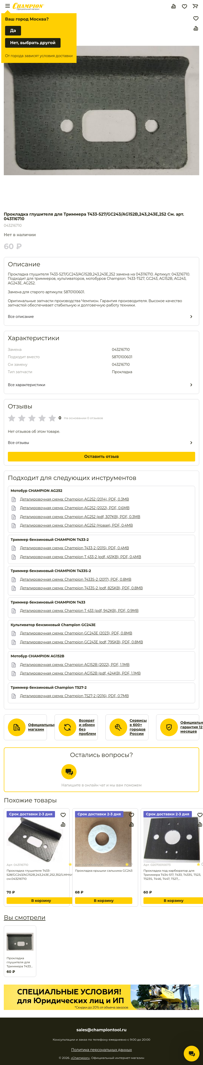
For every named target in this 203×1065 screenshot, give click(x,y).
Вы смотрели (24, 917)
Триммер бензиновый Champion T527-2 (49, 687)
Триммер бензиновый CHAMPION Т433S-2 (51, 571)
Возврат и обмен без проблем (87, 727)
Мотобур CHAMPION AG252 (36, 491)
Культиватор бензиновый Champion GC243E (53, 625)
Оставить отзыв (101, 456)
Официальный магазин (42, 727)
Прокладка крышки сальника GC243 (103, 870)
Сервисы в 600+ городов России (138, 727)
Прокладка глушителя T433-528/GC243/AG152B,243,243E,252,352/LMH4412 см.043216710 (41, 875)
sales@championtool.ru (101, 1030)
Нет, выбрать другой (33, 42)
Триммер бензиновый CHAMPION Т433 (48, 602)
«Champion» (80, 1058)
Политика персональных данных (101, 1049)
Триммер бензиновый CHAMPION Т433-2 (50, 540)
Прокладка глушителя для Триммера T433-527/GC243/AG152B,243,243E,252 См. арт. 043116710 (20, 962)
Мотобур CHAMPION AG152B (37, 656)
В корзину (41, 900)
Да (13, 30)
